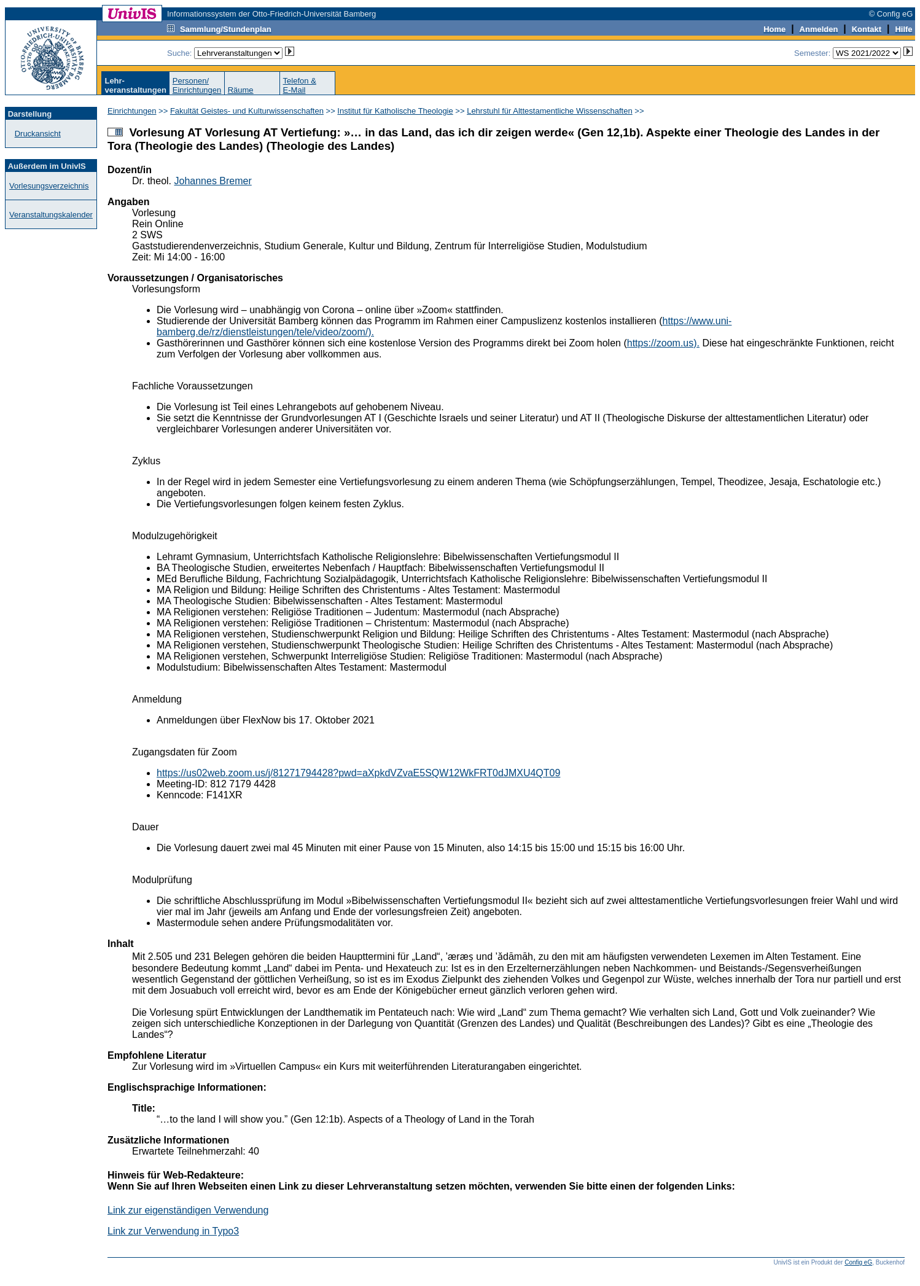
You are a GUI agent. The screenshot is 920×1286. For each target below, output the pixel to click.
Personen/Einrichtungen (197, 85)
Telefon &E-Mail (299, 85)
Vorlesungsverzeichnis (48, 185)
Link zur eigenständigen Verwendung (187, 1210)
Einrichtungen (132, 110)
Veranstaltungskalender (51, 214)
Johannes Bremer (212, 181)
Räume (241, 90)
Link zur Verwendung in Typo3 (173, 1231)
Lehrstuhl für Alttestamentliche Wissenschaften (550, 110)
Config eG (858, 1262)
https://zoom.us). (663, 343)
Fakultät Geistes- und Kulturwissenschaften (247, 110)
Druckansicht (38, 133)
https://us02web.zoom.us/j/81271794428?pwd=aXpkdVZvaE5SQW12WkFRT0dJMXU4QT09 (358, 773)
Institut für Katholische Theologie (395, 110)
